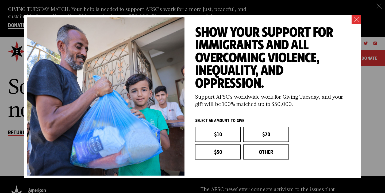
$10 (218, 134)
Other (266, 152)
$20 (266, 134)
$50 (218, 152)
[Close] (356, 19)
